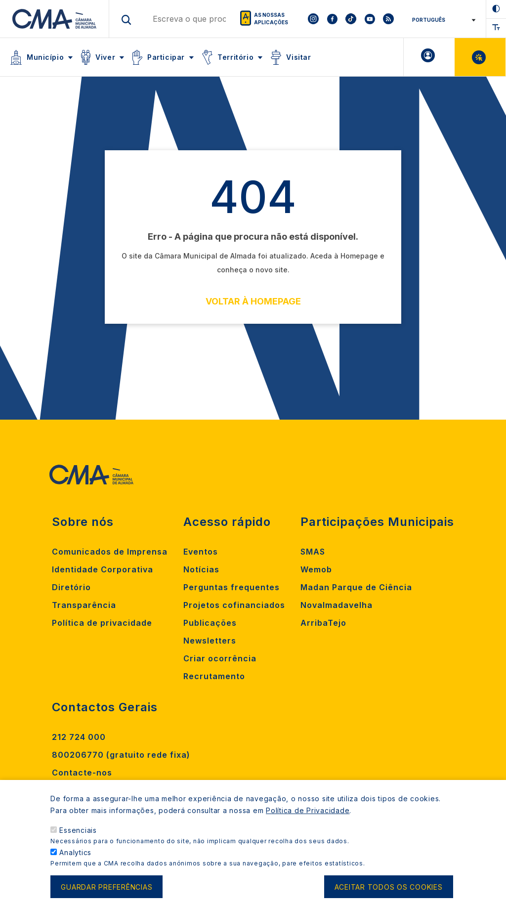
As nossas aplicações (271, 18)
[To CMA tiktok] (350, 18)
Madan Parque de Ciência (356, 587)
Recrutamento (214, 676)
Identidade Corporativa (102, 569)
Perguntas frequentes (231, 587)
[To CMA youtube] (369, 18)
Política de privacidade (102, 623)
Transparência (84, 605)
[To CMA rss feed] (388, 18)
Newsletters (209, 641)
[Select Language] (440, 19)
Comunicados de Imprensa (110, 552)
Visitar (298, 57)
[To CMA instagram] (313, 18)
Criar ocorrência (219, 658)
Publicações (210, 623)
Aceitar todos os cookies (389, 891)
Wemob (316, 569)
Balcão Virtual (480, 57)
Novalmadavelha (336, 605)
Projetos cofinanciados (234, 605)
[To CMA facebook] (332, 18)
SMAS (312, 552)
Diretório (71, 587)
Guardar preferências (106, 891)
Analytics (75, 856)
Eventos (200, 552)
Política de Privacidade (307, 814)
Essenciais (78, 834)
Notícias (201, 569)
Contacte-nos (82, 772)
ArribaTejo (323, 623)
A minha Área (429, 57)
